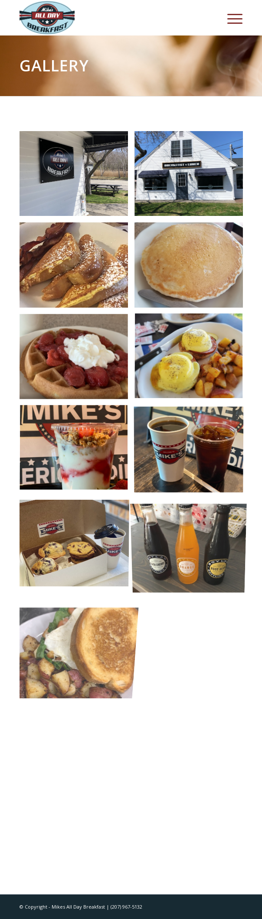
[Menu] (230, 17)
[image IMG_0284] (77, 543)
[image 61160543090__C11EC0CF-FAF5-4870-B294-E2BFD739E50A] (191, 543)
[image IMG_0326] (77, 452)
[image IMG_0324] (191, 452)
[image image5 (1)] (77, 635)
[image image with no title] (191, 177)
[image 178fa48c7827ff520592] (77, 177)
